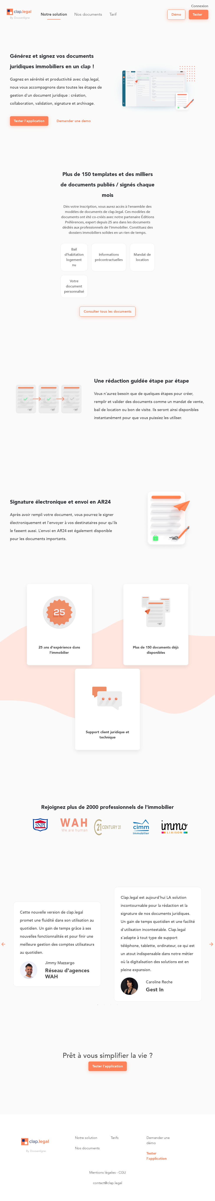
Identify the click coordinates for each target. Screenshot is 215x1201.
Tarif (112, 14)
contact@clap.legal (107, 1183)
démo (176, 14)
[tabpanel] (57, 944)
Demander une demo (74, 121)
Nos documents (88, 14)
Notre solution (54, 14)
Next (211, 944)
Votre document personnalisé (74, 286)
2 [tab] (104, 1005)
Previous (3, 944)
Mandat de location (142, 257)
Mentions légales (102, 1172)
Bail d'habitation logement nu (74, 257)
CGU (122, 1172)
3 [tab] (111, 1005)
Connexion (199, 6)
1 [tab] (98, 1005)
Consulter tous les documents (107, 311)
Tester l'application (29, 121)
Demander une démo (158, 1140)
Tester (197, 14)
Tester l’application (157, 1156)
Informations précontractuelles (109, 257)
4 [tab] (117, 1005)
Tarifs (115, 1137)
